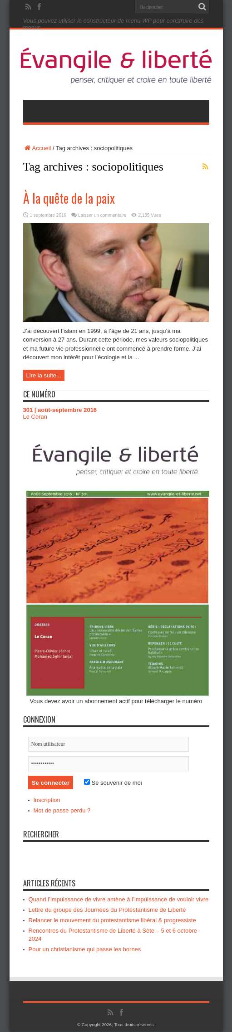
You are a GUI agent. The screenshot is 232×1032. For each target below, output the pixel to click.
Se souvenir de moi (113, 782)
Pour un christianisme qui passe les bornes (85, 949)
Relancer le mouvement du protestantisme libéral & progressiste (112, 920)
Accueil (37, 148)
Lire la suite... (43, 375)
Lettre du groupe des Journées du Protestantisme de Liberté (107, 910)
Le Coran (35, 417)
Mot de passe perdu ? (62, 810)
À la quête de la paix (69, 198)
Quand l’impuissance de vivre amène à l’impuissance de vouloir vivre (119, 899)
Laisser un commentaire (102, 215)
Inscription (47, 800)
